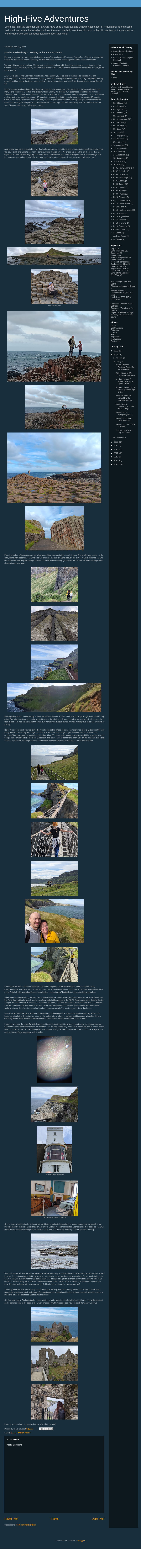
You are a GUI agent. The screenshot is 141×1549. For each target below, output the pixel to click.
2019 (116, 446)
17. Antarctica (119, 155)
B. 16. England (119, 216)
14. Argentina (119, 145)
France (114, 332)
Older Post (98, 1518)
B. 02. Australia (119, 171)
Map (115, 78)
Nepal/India (116, 337)
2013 (116, 464)
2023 (116, 442)
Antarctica (115, 330)
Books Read (116, 260)
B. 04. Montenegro (121, 177)
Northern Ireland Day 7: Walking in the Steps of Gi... (125, 389)
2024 (116, 355)
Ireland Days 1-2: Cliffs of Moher (125, 425)
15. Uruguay (118, 148)
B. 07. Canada (119, 187)
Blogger (81, 1540)
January (120, 437)
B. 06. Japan (118, 184)
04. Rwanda (118, 113)
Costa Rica (118, 54)
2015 (116, 457)
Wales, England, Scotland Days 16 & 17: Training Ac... (125, 367)
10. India (117, 132)
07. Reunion (118, 122)
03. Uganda (118, 109)
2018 (116, 449)
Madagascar (116, 339)
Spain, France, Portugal (123, 51)
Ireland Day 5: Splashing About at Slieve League (125, 406)
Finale (113, 326)
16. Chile (117, 151)
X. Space (117, 233)
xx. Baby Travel (119, 236)
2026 (116, 351)
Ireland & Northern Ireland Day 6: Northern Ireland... (124, 398)
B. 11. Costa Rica (120, 200)
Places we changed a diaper (123, 286)
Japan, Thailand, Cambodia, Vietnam (121, 64)
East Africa (115, 341)
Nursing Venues (117, 290)
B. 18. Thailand (119, 223)
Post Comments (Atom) (26, 1525)
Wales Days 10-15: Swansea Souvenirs (125, 374)
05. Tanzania (118, 116)
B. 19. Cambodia (120, 226)
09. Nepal (117, 129)
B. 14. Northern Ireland (21, 1433)
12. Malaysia (118, 139)
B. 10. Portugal (119, 197)
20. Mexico (117, 165)
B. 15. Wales (118, 213)
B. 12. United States (121, 203)
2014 (116, 460)
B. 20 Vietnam (119, 229)
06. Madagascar (120, 119)
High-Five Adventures (46, 18)
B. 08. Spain (118, 190)
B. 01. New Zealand (121, 168)
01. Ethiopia (118, 103)
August (119, 358)
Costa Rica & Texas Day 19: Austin (124, 431)
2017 (116, 453)
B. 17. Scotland (119, 220)
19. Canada (118, 161)
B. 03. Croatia (119, 174)
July (118, 361)
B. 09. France (119, 194)
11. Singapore (119, 135)
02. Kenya (117, 106)
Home (55, 1518)
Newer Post (11, 1518)
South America (117, 328)
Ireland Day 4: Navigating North (124, 413)
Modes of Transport (119, 262)
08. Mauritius (118, 126)
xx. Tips (116, 239)
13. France (117, 142)
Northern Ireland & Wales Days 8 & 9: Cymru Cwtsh (124, 381)
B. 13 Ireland (118, 207)
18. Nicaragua (119, 158)
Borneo (114, 334)
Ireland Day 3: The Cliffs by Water (123, 419)
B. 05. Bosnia (119, 181)
